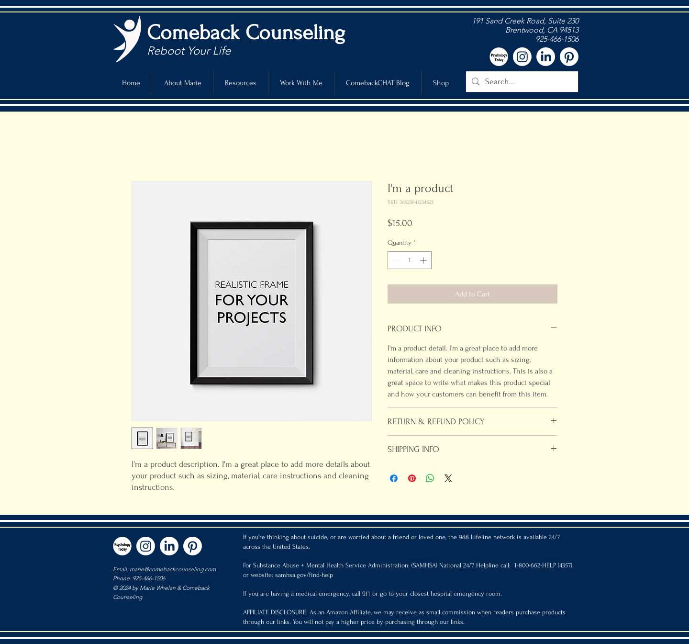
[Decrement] (395, 260)
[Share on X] (448, 478)
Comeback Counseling (246, 33)
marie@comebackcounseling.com (173, 569)
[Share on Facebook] (394, 478)
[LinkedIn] (545, 56)
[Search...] (521, 81)
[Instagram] (522, 56)
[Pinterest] (569, 56)
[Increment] (424, 260)
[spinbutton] (409, 260)
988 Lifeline (475, 537)
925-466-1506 (555, 39)
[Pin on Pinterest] (412, 478)
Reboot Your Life (189, 50)
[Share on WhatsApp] (430, 478)
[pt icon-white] (498, 56)
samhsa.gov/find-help (304, 574)
